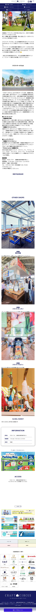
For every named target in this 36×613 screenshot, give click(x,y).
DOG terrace (9, 10)
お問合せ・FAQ (27, 543)
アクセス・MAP (9, 543)
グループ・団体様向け (27, 10)
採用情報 (27, 548)
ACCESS (18, 506)
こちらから (10, 167)
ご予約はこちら (18, 610)
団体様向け (9, 548)
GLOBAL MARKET (27, 7)
